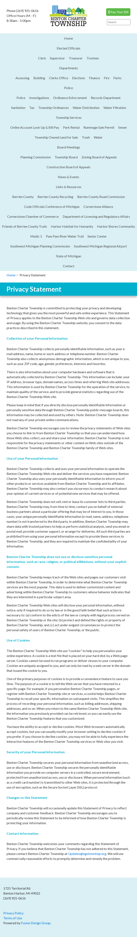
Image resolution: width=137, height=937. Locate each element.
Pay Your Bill (118, 12)
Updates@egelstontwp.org (87, 854)
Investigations (39, 98)
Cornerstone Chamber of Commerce (33, 216)
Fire (106, 78)
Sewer (122, 127)
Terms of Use (12, 918)
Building (39, 78)
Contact (68, 266)
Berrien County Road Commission (101, 197)
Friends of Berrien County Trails (24, 226)
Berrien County (23, 197)
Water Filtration (114, 107)
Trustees (93, 58)
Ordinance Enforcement (70, 98)
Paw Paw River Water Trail (65, 236)
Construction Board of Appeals (68, 167)
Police (68, 88)
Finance (94, 78)
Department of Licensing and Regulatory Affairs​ (96, 216)
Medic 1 (36, 236)
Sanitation (18, 107)
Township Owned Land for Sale (56, 137)
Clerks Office (58, 78)
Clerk (42, 58)
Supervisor (57, 58)
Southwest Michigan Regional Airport (100, 246)
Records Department (106, 98)
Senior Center (97, 236)
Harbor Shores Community (116, 226)
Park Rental (71, 127)
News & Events (68, 177)
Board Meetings (68, 147)
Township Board (66, 157)
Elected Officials (68, 48)
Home (68, 38)
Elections (78, 78)
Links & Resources (68, 187)
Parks (117, 78)
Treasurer (76, 58)
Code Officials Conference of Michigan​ (52, 206)
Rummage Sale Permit (98, 127)
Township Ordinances (53, 107)
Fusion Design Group (35, 923)
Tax (31, 107)
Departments (68, 68)
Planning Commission (35, 157)
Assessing (22, 78)
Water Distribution (86, 107)
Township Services (69, 117)
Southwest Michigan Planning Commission (40, 246)
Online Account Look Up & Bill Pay (34, 127)
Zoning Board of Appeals (99, 157)
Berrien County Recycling (55, 197)
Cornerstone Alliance (98, 206)
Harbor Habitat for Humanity (72, 226)
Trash (86, 137)
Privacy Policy (13, 913)
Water (98, 137)
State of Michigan (68, 256)
